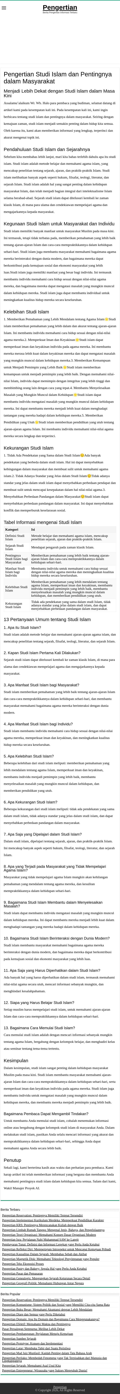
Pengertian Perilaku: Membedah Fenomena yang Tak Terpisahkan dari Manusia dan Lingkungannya (54, 1359)
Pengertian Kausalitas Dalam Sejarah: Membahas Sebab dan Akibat (44, 1254)
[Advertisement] (60, 37)
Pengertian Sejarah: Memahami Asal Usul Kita (31, 1365)
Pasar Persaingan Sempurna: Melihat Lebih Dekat (33, 1329)
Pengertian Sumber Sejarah (19, 1338)
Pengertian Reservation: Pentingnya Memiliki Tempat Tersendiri (42, 1215)
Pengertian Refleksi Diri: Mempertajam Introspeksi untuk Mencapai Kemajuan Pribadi (56, 1249)
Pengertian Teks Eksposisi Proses (23, 1263)
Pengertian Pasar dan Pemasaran (22, 1273)
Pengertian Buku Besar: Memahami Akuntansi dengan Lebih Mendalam (47, 1309)
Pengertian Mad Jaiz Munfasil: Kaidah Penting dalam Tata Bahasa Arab (47, 1353)
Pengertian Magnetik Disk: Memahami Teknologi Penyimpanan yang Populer (50, 1259)
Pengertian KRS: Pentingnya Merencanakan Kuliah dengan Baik (42, 1225)
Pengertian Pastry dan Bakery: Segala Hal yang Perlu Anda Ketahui (44, 1268)
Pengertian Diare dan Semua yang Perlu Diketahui (33, 1314)
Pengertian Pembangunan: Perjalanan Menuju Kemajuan (37, 1333)
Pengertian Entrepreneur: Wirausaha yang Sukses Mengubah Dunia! (44, 1370)
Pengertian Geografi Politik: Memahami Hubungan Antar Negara (43, 1283)
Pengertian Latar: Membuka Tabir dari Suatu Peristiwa (36, 1348)
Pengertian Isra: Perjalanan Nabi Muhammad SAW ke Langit (40, 1239)
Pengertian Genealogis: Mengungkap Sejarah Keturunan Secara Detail (46, 1278)
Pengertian (60, 7)
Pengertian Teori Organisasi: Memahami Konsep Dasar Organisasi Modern (49, 1234)
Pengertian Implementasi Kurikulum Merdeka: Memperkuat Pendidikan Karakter (53, 1220)
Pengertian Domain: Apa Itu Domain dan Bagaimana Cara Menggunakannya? (51, 1319)
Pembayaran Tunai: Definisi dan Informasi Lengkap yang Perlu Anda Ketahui (51, 1244)
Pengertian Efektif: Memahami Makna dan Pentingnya (36, 1324)
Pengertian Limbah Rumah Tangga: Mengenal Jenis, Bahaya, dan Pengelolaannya (53, 1230)
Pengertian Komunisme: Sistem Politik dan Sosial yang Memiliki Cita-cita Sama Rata (56, 1304)
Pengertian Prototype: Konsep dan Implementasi (32, 1343)
